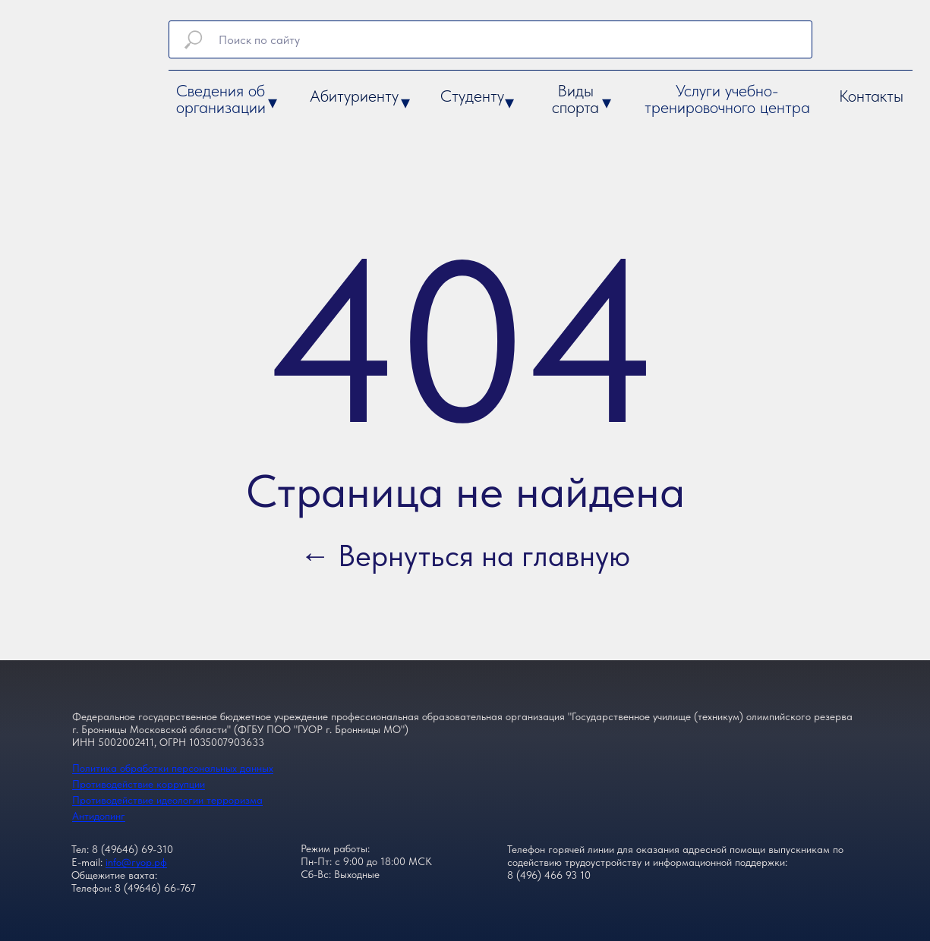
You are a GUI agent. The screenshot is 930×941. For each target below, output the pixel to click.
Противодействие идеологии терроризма (167, 800)
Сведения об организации (221, 98)
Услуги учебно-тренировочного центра (727, 98)
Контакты (871, 95)
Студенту (472, 95)
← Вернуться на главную (465, 555)
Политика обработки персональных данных (172, 768)
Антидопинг (98, 816)
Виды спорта (575, 98)
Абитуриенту (354, 95)
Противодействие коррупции (138, 784)
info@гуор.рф (136, 862)
